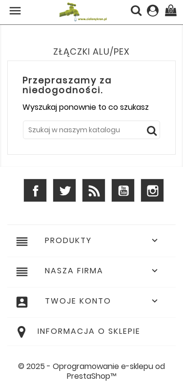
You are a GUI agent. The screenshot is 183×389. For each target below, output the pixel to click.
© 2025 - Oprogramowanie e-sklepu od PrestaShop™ (91, 371)
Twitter (64, 190)
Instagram (152, 190)
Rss (93, 190)
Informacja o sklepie (89, 331)
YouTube (123, 190)
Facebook (35, 190)
